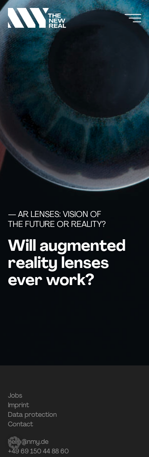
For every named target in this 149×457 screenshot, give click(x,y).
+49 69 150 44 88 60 (38, 451)
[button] (14, 442)
